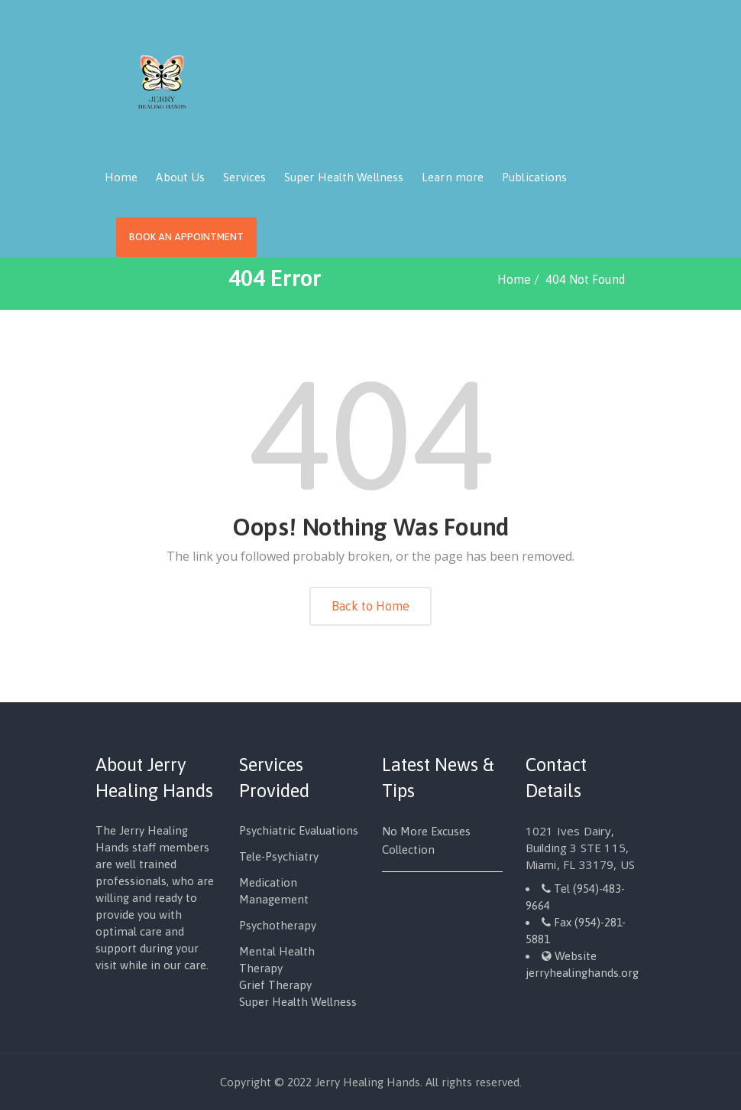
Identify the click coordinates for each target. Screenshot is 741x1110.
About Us (180, 177)
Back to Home (370, 606)
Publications (534, 177)
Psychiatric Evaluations (298, 830)
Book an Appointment (186, 237)
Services (244, 177)
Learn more (453, 177)
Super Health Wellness (343, 177)
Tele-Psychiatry (279, 856)
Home (121, 177)
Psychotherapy (277, 925)
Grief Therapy (275, 984)
